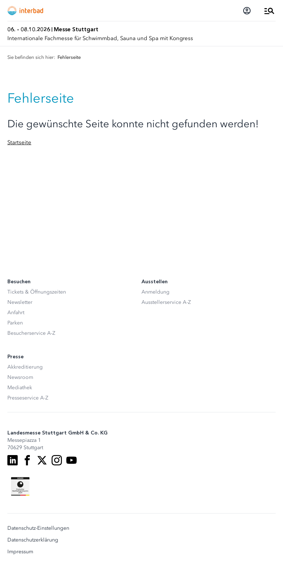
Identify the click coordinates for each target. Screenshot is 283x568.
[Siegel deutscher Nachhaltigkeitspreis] (20, 486)
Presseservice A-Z (27, 398)
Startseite (19, 142)
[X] (42, 460)
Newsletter (19, 302)
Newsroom (20, 377)
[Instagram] (57, 460)
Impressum (20, 552)
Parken (15, 323)
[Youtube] (71, 460)
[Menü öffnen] (269, 10)
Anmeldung (156, 292)
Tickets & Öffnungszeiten (36, 292)
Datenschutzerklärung (32, 540)
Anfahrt (15, 312)
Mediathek (19, 387)
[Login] (247, 10)
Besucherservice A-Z (31, 333)
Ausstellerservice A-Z (166, 302)
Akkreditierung (25, 367)
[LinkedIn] (12, 460)
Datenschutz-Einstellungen (38, 528)
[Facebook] (27, 460)
